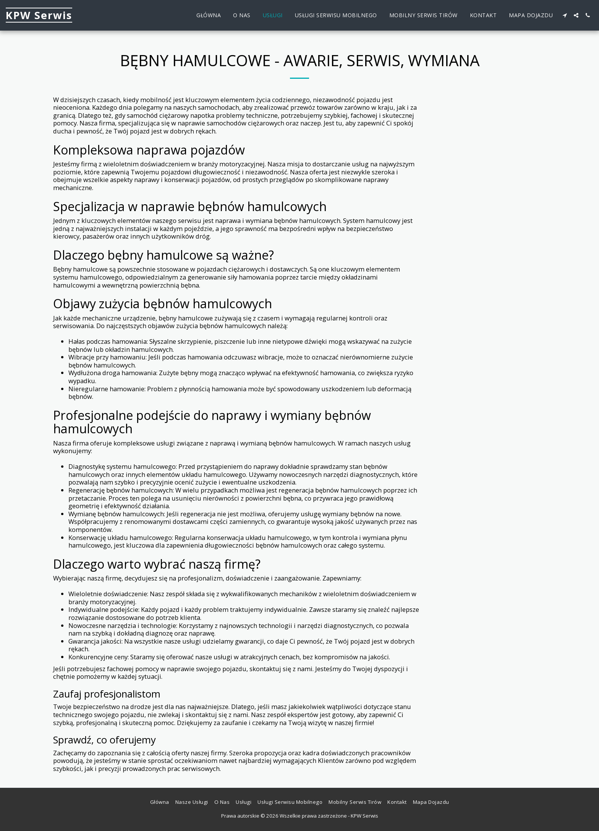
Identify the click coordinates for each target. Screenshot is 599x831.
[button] (564, 15)
